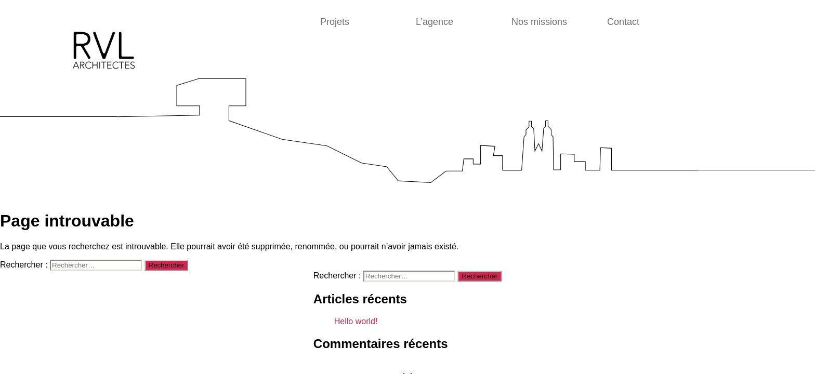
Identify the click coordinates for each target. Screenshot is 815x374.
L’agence (434, 22)
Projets (334, 22)
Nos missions (539, 22)
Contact (623, 22)
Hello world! (356, 321)
